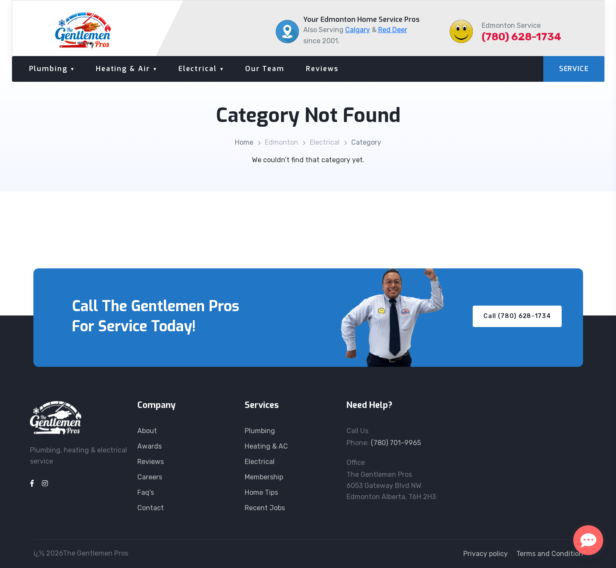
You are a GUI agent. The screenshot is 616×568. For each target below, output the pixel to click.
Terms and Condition (549, 554)
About (147, 431)
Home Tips (261, 492)
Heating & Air (123, 68)
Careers (149, 477)
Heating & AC (266, 446)
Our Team (264, 68)
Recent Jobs (265, 508)
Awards (149, 446)
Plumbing (48, 68)
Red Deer (392, 30)
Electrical (197, 68)
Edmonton (281, 142)
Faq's (145, 492)
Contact (150, 508)
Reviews (322, 68)
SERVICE (574, 68)
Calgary (357, 30)
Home (244, 142)
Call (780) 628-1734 (517, 316)
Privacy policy (485, 554)
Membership (264, 477)
